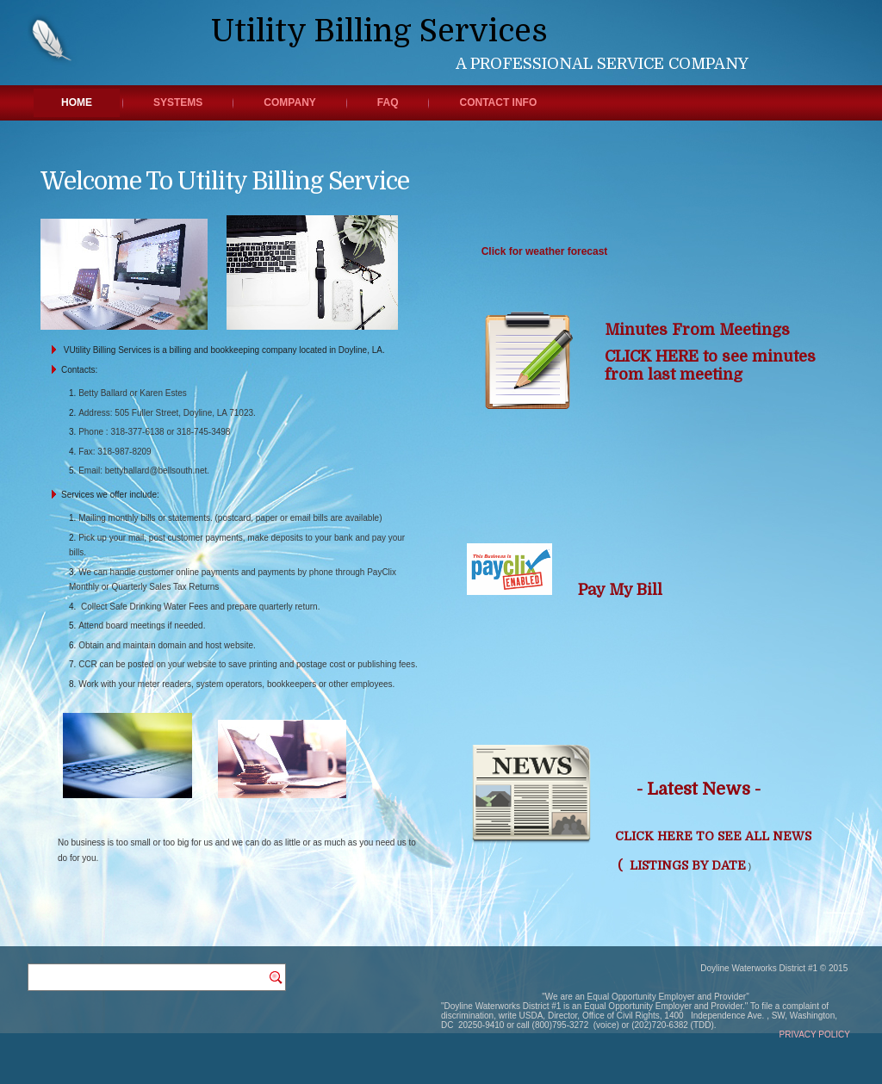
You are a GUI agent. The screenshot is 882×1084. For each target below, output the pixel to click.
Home (76, 102)
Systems (177, 102)
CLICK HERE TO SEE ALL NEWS (713, 836)
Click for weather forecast (544, 251)
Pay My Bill (622, 589)
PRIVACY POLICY (815, 1034)
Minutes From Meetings (701, 329)
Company (289, 102)
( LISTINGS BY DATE (680, 865)
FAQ (388, 102)
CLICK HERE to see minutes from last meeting (710, 365)
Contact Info (498, 102)
